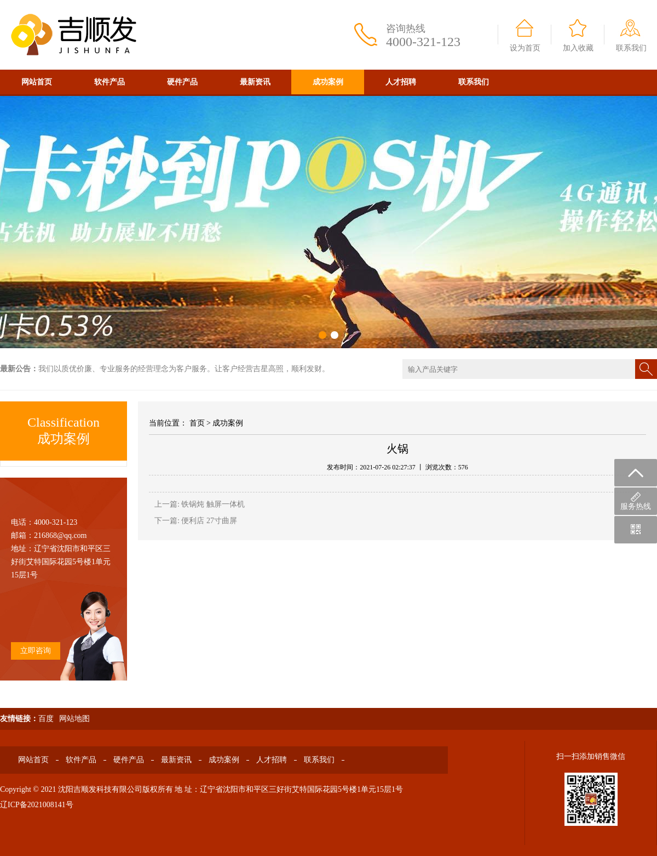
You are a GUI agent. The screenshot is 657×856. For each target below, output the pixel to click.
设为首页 (525, 48)
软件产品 (109, 82)
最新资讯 (255, 82)
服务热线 (635, 501)
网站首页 (36, 82)
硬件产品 (182, 82)
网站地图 (74, 719)
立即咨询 (35, 651)
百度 (46, 719)
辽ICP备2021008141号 (36, 805)
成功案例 (328, 82)
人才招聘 (400, 82)
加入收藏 (578, 48)
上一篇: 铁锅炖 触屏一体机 (199, 504)
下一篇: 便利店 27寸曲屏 (195, 521)
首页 (197, 423)
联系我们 (631, 48)
